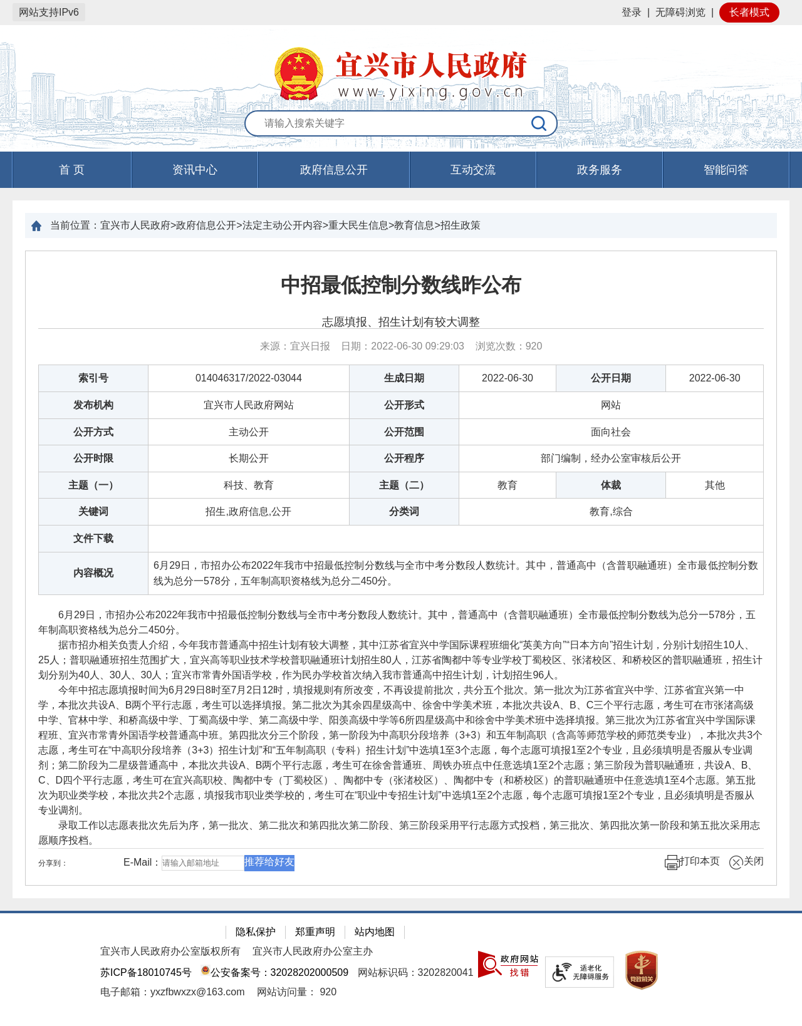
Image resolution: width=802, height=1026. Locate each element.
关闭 (746, 862)
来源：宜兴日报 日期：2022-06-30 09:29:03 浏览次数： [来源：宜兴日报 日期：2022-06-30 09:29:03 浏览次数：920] (401, 346)
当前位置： (75, 225)
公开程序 (404, 458)
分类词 (404, 511)
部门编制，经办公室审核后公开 (611, 458)
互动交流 (473, 169)
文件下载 (93, 538)
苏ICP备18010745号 (146, 972)
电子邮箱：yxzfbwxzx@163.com (172, 992)
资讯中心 (194, 169)
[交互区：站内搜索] (401, 124)
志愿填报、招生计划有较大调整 (401, 322)
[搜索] (539, 123)
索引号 (93, 378)
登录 (632, 12)
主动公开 (249, 432)
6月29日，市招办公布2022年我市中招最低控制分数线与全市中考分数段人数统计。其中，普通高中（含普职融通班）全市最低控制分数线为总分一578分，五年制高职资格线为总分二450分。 (456, 573)
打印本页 (692, 862)
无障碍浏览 (680, 12)
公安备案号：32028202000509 (274, 972)
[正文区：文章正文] (401, 568)
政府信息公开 (334, 169)
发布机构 (93, 405)
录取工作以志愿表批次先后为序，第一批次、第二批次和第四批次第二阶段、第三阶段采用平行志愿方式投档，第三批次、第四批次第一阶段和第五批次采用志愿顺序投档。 (399, 833)
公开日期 (611, 378)
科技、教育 (249, 485)
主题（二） (404, 485)
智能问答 (726, 169)
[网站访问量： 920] (296, 992)
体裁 (611, 485)
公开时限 (93, 458)
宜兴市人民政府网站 (249, 405)
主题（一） (93, 485)
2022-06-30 (507, 378)
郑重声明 (315, 931)
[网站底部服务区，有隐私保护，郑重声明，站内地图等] (401, 968)
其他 (715, 485)
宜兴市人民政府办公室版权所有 (170, 951)
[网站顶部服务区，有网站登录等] (401, 12)
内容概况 (93, 572)
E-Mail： (142, 862)
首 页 (72, 169)
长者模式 (749, 12)
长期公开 (249, 458)
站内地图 (375, 931)
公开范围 (404, 432)
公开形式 (404, 405)
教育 (507, 485)
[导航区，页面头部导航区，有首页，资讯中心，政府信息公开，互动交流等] (401, 170)
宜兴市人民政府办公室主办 (313, 951)
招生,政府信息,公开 (248, 511)
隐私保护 (256, 931)
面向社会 (611, 432)
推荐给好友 (269, 861)
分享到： (53, 863)
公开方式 (93, 432)
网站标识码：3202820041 (416, 972)
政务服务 (599, 169)
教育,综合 (611, 511)
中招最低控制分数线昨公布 (401, 285)
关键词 (93, 511)
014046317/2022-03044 (248, 378)
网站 (611, 405)
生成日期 (404, 378)
